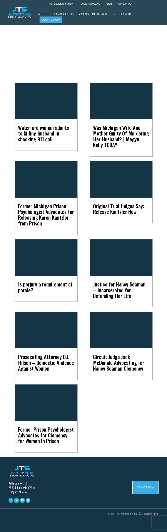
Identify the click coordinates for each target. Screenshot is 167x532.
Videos (84, 14)
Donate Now (51, 19)
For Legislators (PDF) (61, 3)
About (42, 14)
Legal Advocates (90, 3)
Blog (109, 3)
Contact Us (124, 3)
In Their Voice (123, 14)
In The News (100, 14)
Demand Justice (63, 14)
